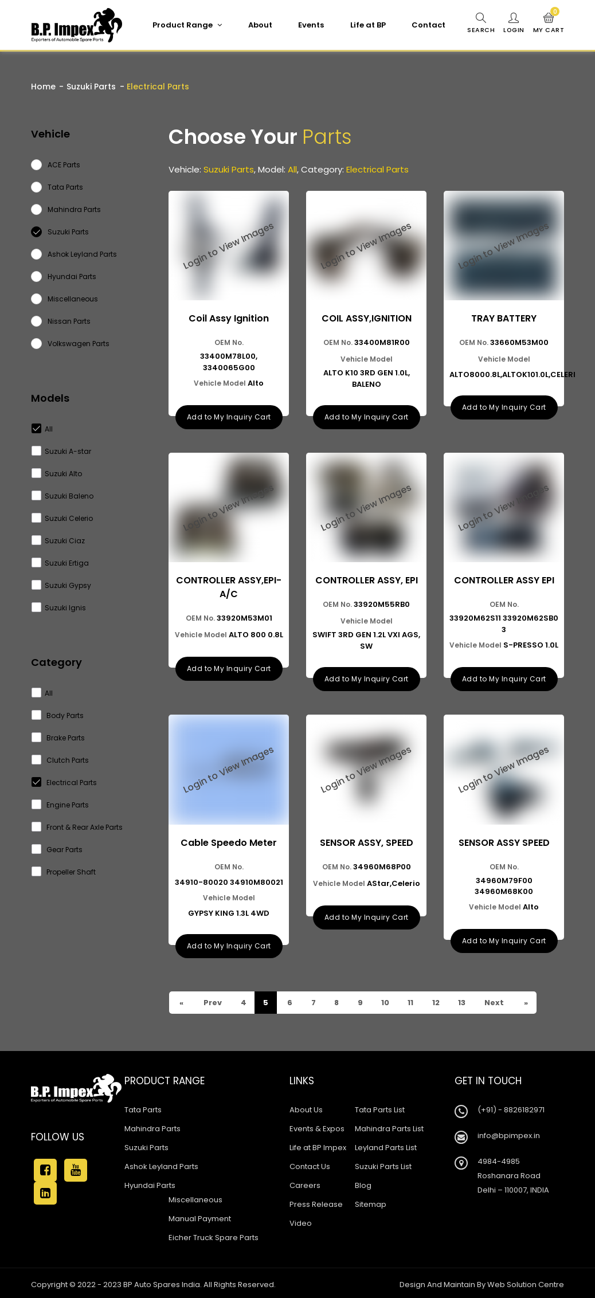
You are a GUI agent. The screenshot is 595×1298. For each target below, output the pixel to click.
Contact (428, 24)
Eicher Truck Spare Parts (214, 1234)
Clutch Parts (60, 760)
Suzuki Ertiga (60, 563)
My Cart (549, 23)
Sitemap (370, 1201)
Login (513, 23)
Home (43, 86)
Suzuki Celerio (62, 518)
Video (300, 1220)
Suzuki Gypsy (61, 585)
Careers (304, 1182)
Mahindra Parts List (389, 1125)
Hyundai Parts (149, 1182)
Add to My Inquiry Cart (229, 416)
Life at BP (367, 24)
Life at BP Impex (317, 1144)
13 (464, 999)
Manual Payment (200, 1215)
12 (438, 999)
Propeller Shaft (64, 872)
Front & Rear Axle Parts (77, 827)
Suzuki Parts (91, 86)
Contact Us (309, 1163)
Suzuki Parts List (383, 1163)
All (42, 429)
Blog (363, 1182)
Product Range (186, 24)
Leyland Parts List (386, 1144)
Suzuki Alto (57, 474)
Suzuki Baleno (62, 496)
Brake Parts (58, 738)
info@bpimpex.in (508, 1132)
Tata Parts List (380, 1106)
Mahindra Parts (152, 1125)
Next (496, 999)
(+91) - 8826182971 (511, 1106)
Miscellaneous (195, 1196)
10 (387, 999)
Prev (212, 999)
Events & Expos (317, 1125)
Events (310, 24)
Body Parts (58, 715)
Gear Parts (57, 849)
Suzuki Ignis (59, 608)
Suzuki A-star (61, 451)
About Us (306, 1106)
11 (412, 999)
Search (480, 23)
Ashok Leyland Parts (161, 1163)
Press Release (316, 1201)
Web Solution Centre (525, 1281)
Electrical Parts (64, 782)
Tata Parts (143, 1106)
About (260, 24)
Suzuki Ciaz (58, 541)
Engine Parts (60, 805)
